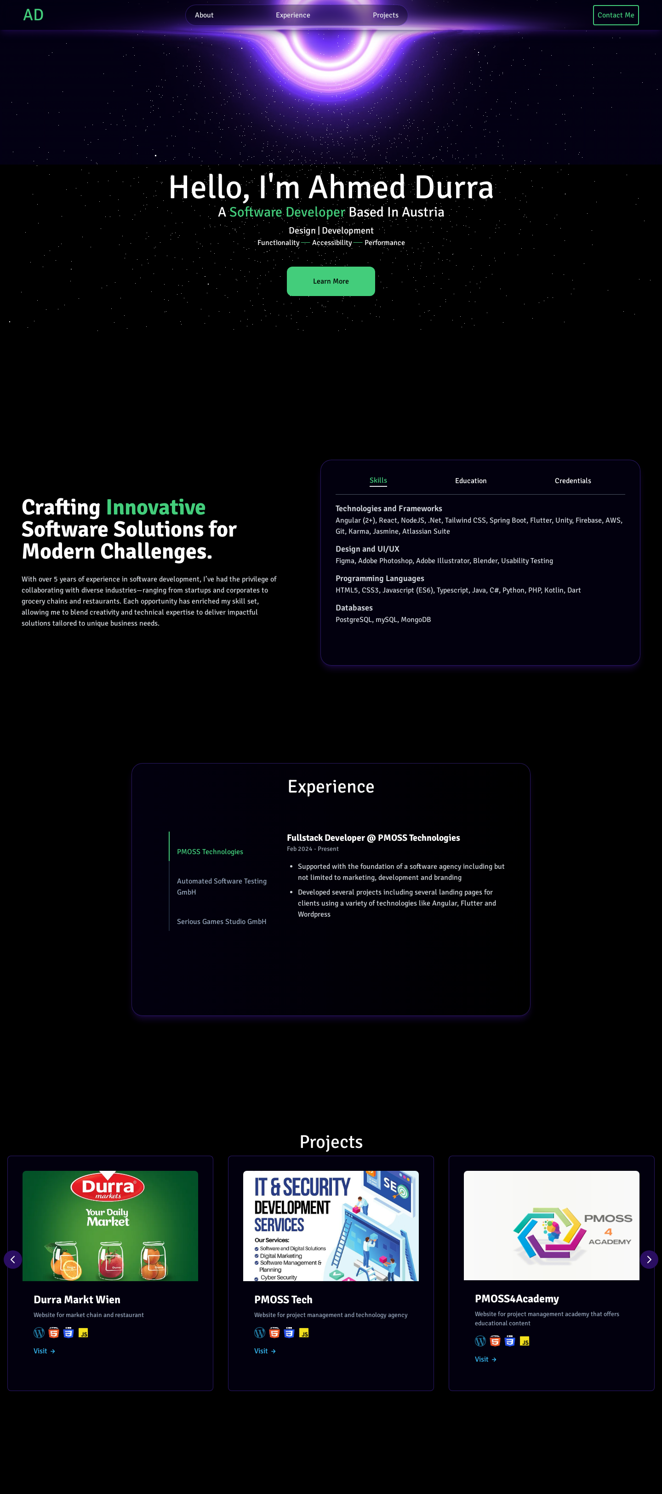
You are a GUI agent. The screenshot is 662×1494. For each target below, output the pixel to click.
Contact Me (616, 15)
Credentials (573, 480)
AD (33, 15)
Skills (378, 480)
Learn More (331, 281)
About (204, 15)
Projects (386, 15)
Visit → (45, 1351)
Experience (293, 15)
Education (471, 480)
